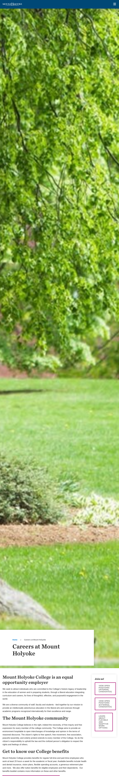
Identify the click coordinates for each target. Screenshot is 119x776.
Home (14, 640)
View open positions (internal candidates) (105, 688)
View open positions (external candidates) (105, 704)
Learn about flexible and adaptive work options (103, 722)
